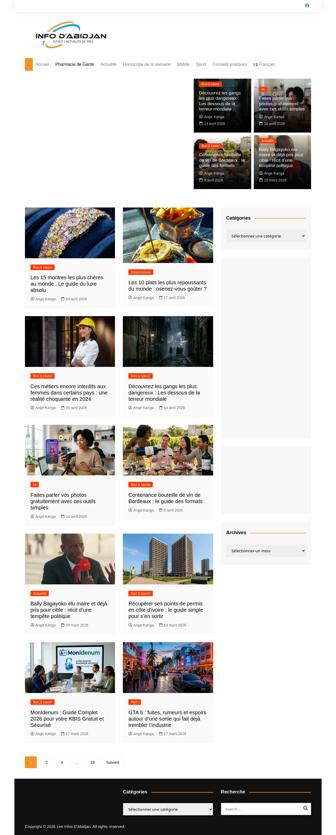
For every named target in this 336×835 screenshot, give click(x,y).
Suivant (113, 762)
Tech (134, 702)
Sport (201, 64)
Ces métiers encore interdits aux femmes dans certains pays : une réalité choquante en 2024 (68, 392)
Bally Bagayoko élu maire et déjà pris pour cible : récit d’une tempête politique (68, 610)
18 (93, 762)
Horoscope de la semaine (147, 64)
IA (263, 90)
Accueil (42, 64)
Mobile (183, 64)
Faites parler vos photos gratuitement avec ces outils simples (281, 104)
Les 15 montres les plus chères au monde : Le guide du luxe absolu (66, 284)
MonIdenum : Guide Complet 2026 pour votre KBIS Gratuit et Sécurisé (67, 719)
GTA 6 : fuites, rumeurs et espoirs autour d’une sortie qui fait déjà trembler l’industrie (167, 719)
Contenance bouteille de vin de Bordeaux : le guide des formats (221, 161)
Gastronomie (140, 272)
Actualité (109, 64)
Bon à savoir (210, 85)
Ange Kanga (211, 117)
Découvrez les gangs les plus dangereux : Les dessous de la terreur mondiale (164, 392)
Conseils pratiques (229, 64)
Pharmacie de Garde (74, 64)
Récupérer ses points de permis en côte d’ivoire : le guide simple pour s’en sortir (165, 610)
